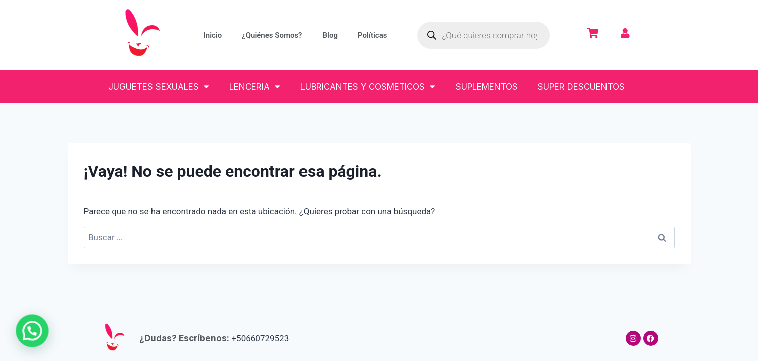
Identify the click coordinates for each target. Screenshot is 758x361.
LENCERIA (254, 86)
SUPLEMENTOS (487, 87)
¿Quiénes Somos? (272, 35)
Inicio (212, 35)
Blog (330, 35)
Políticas (372, 35)
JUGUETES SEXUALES (158, 86)
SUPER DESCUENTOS (581, 87)
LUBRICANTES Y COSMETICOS (367, 86)
